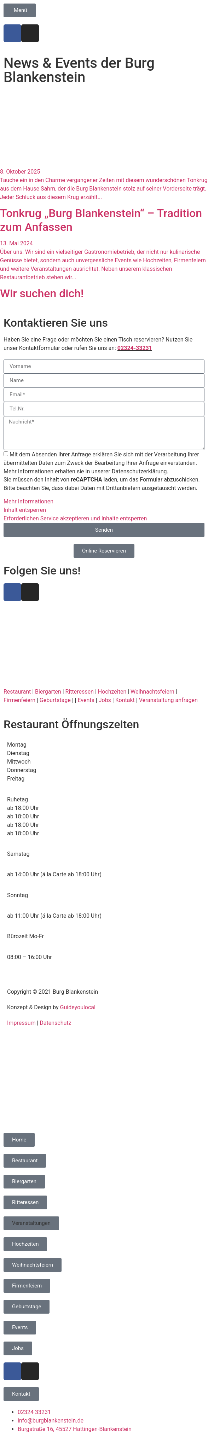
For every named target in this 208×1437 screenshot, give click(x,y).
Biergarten (48, 691)
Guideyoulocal (78, 1007)
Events (85, 700)
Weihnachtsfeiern (152, 691)
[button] (31, 1223)
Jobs (105, 700)
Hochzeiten (112, 691)
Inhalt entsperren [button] (25, 510)
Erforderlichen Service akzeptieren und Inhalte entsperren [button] (75, 518)
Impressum (21, 1023)
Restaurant (17, 691)
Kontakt (125, 700)
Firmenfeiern (19, 700)
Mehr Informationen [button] (28, 501)
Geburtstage (55, 700)
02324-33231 (134, 348)
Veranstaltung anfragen (168, 700)
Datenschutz (55, 1023)
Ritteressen (79, 691)
